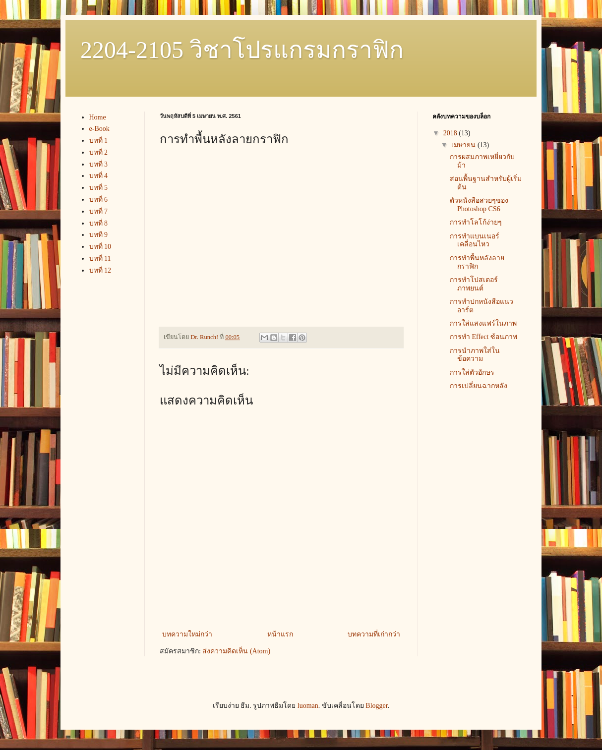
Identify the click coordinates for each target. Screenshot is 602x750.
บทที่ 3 (98, 164)
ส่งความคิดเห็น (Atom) (236, 651)
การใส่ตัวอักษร (472, 372)
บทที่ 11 (100, 258)
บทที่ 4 (98, 175)
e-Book (99, 128)
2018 (451, 133)
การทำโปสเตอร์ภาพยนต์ (474, 284)
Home (97, 117)
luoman (308, 705)
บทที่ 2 (98, 152)
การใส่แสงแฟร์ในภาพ (483, 323)
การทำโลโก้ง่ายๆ (476, 222)
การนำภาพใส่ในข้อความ (475, 355)
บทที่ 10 (100, 246)
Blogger (376, 705)
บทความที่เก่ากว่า (374, 634)
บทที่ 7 (98, 211)
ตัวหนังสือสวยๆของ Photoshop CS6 (479, 205)
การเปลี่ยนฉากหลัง (478, 386)
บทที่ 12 (100, 270)
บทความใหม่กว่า (187, 634)
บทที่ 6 (98, 199)
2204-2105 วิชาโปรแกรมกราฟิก (242, 50)
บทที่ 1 (98, 140)
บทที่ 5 (98, 187)
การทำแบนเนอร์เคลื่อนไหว (474, 240)
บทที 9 (98, 234)
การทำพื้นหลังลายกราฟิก (477, 262)
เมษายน (464, 145)
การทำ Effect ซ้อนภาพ (483, 337)
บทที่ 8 (98, 223)
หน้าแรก (280, 634)
